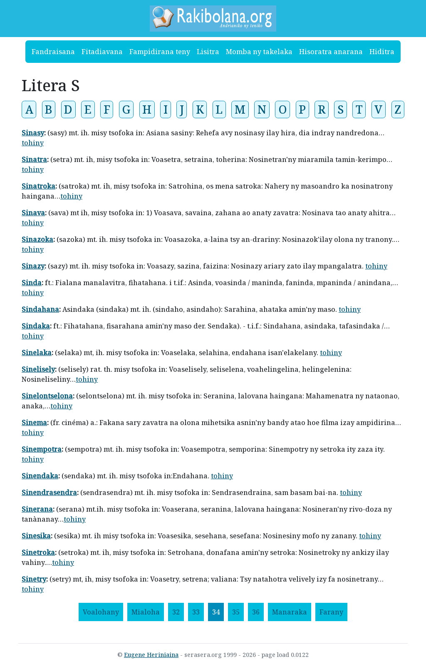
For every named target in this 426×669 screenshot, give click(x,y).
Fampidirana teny (159, 51)
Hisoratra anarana (331, 51)
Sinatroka (38, 186)
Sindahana (40, 309)
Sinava (33, 212)
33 (196, 612)
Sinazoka (37, 239)
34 (216, 612)
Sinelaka (37, 352)
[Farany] (331, 612)
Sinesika (36, 535)
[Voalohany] (101, 612)
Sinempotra (42, 449)
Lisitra (208, 51)
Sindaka (36, 326)
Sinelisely (38, 369)
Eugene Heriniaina (151, 655)
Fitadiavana (102, 51)
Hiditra (381, 51)
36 (256, 612)
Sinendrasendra (49, 492)
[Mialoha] (145, 612)
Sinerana (37, 509)
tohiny (33, 142)
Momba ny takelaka (259, 51)
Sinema (34, 422)
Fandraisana (53, 51)
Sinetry (34, 579)
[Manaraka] (289, 612)
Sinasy (33, 132)
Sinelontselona (47, 395)
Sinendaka (40, 475)
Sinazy (33, 266)
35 (236, 612)
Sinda (32, 282)
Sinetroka (38, 552)
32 (176, 612)
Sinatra (34, 159)
